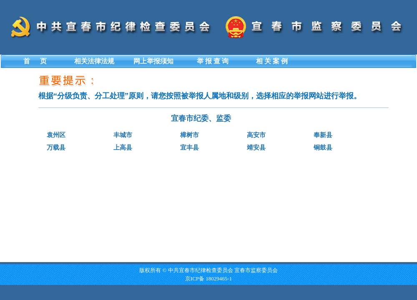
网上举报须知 (153, 61)
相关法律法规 (94, 61)
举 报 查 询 (213, 61)
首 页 (35, 61)
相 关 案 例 (272, 61)
